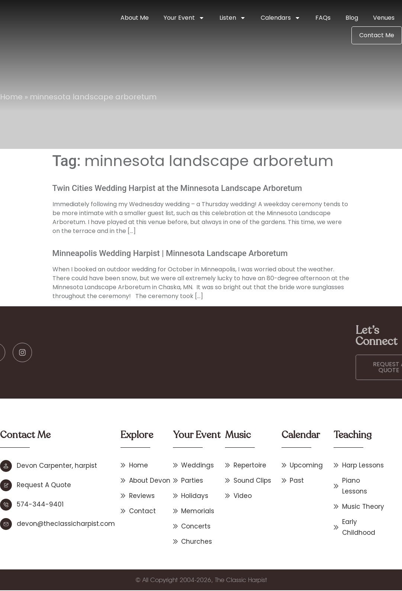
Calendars (280, 18)
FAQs (323, 17)
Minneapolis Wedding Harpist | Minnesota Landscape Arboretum (170, 253)
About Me (134, 17)
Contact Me (376, 35)
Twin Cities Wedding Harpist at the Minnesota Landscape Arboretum (177, 188)
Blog (351, 17)
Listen (232, 18)
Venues (384, 17)
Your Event (184, 18)
